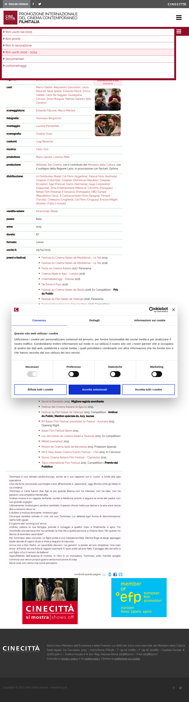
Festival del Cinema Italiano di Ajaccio (64, 406)
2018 (56, 40)
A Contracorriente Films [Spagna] (80, 195)
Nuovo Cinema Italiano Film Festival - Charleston (71, 457)
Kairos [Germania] (76, 184)
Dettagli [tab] (94, 320)
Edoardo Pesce (72, 91)
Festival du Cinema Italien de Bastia (63, 289)
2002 (74, 45)
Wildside (41, 164)
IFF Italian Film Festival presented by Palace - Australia (75, 421)
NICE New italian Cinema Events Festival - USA (70, 452)
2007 (33, 45)
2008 (25, 45)
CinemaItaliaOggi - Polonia (58, 279)
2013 (95, 40)
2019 (49, 40)
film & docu (19, 30)
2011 (111, 40)
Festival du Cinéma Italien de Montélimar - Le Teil (71, 257)
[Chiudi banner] (173, 309)
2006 (41, 45)
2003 (66, 45)
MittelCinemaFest (52, 441)
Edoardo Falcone (46, 79)
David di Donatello (53, 401)
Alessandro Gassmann (67, 87)
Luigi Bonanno (44, 141)
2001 (82, 45)
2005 (50, 45)
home (6, 30)
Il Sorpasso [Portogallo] (76, 191)
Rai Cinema (55, 164)
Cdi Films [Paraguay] (100, 187)
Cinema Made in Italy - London (60, 273)
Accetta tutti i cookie (148, 389)
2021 (33, 40)
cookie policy (92, 658)
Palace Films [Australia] (103, 176)
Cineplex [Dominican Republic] (80, 180)
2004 (58, 45)
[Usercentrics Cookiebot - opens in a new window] (152, 309)
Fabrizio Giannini (75, 98)
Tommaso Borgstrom (48, 118)
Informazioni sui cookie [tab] (150, 320)
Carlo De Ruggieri (56, 95)
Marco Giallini (44, 87)
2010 (9, 45)
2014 (88, 40)
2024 (9, 40)
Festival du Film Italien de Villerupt (62, 299)
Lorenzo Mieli (61, 156)
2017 (64, 40)
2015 (61, 30)
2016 (72, 40)
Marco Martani (66, 110)
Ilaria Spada (54, 91)
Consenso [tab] (39, 320)
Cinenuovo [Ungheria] (60, 199)
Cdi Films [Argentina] (74, 176)
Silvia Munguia (55, 98)
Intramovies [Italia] (47, 211)
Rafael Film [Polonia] (48, 191)
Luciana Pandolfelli (47, 126)
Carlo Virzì (42, 149)
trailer (100, 70)
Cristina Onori (44, 133)
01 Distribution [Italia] (48, 176)
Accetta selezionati (94, 389)
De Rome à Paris (51, 284)
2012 (103, 40)
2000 (90, 45)
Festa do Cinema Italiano (56, 268)
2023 (17, 40)
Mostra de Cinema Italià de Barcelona (64, 446)
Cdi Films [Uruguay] (87, 199)
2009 (17, 45)
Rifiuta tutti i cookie (40, 389)
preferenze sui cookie (127, 658)
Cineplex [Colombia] (48, 180)
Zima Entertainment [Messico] (68, 187)
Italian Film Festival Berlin (57, 430)
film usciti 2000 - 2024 (42, 30)
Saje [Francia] (57, 184)
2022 (25, 40)
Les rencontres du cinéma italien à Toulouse (68, 436)
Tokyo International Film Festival (61, 462)
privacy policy (69, 658)
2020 (41, 40)
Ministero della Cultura (101, 164)
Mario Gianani (44, 156)
